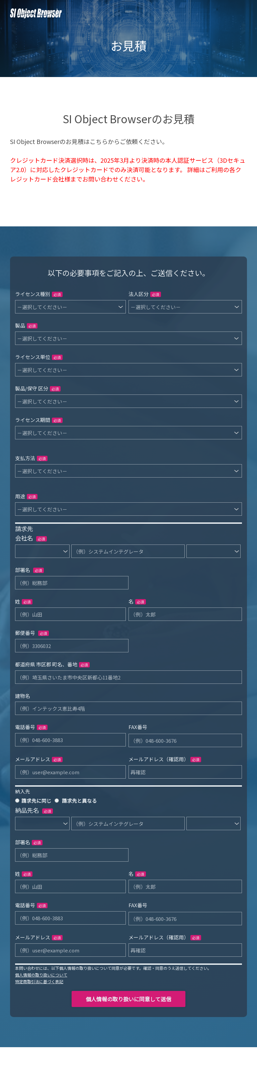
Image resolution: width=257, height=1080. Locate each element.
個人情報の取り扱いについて (41, 975)
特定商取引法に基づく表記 (39, 981)
